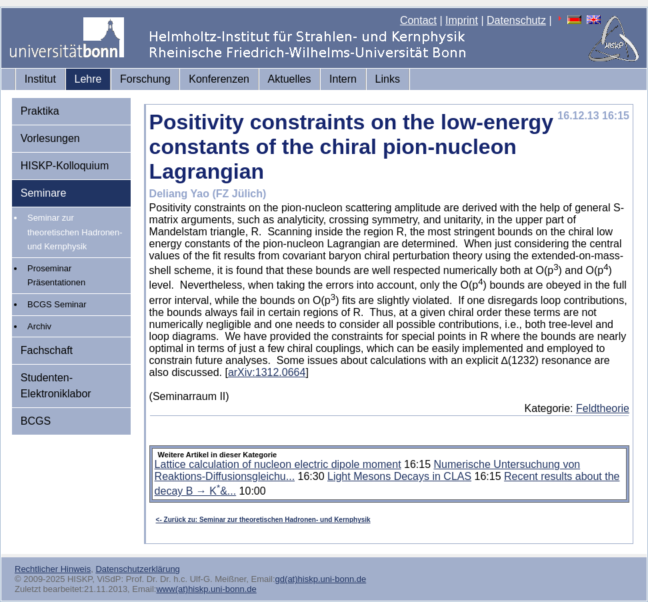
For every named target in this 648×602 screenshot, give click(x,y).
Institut (40, 79)
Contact (418, 20)
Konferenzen (219, 79)
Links (387, 79)
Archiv (39, 326)
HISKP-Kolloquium (65, 165)
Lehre (88, 79)
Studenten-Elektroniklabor (56, 385)
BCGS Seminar (57, 304)
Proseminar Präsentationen (56, 275)
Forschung (145, 79)
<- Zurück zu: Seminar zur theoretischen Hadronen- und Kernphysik (263, 519)
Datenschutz (516, 20)
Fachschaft (47, 350)
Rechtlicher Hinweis (53, 569)
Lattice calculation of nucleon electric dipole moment (278, 464)
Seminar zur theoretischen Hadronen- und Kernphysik (75, 232)
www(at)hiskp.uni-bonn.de (206, 589)
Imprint (461, 20)
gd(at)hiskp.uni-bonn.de (321, 579)
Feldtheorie (602, 408)
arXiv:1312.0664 (267, 372)
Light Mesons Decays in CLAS (399, 476)
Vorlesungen (50, 138)
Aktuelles (289, 79)
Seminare (43, 193)
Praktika (40, 111)
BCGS (36, 421)
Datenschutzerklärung (137, 569)
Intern (343, 79)
